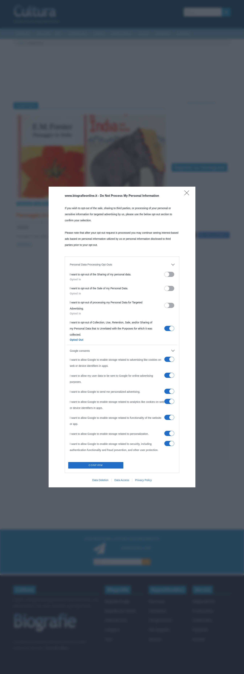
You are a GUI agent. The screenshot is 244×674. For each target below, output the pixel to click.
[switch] (169, 274)
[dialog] (122, 337)
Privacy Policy (143, 480)
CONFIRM (96, 465)
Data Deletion (100, 480)
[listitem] (122, 264)
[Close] (188, 194)
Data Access (121, 480)
